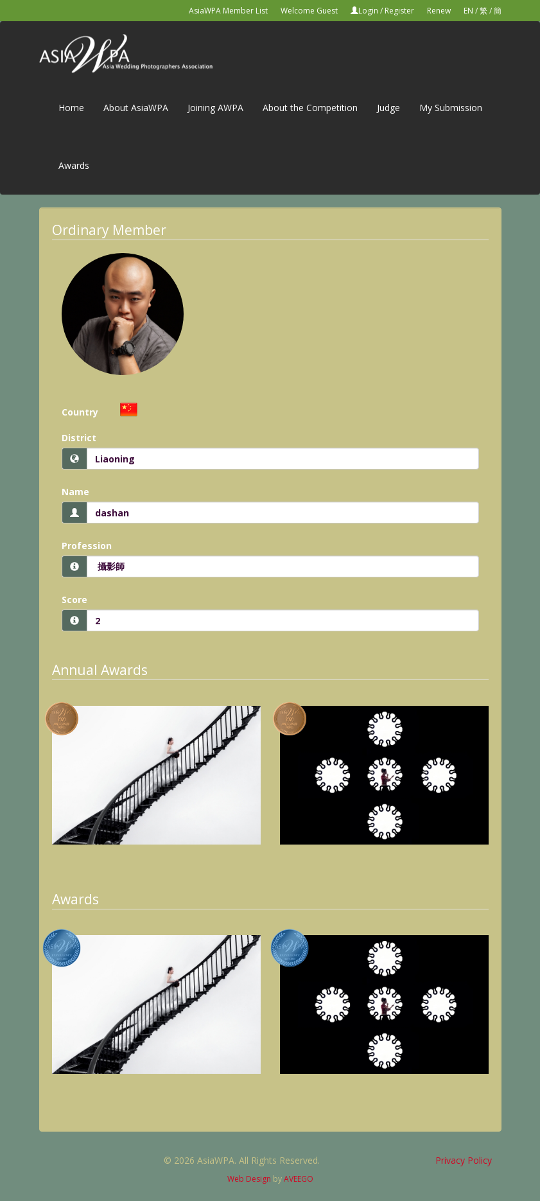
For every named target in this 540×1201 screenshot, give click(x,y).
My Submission (450, 107)
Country (80, 412)
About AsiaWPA (135, 107)
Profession (87, 545)
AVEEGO (298, 1178)
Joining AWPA (215, 107)
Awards (73, 165)
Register (399, 10)
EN (468, 10)
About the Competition (310, 107)
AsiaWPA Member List (228, 10)
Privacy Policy (463, 1160)
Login (368, 10)
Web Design (249, 1178)
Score (74, 599)
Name (75, 492)
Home (71, 107)
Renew (439, 10)
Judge (388, 107)
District (79, 438)
